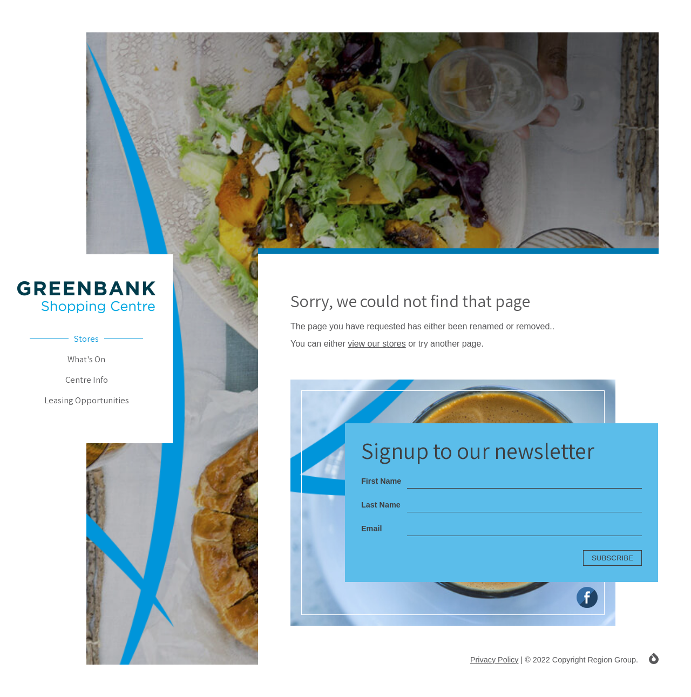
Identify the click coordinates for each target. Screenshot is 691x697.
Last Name (381, 504)
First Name (381, 481)
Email (371, 528)
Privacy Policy (494, 659)
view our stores (377, 343)
